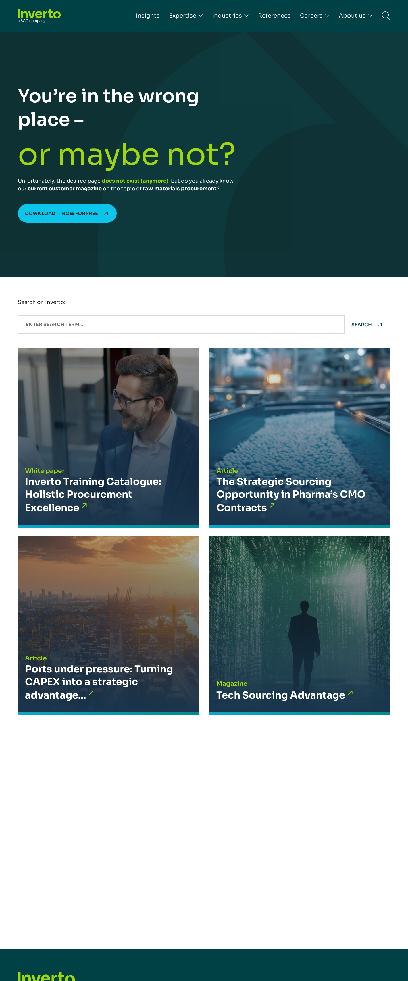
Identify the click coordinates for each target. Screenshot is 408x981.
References (274, 15)
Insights (148, 15)
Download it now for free (61, 213)
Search (361, 325)
